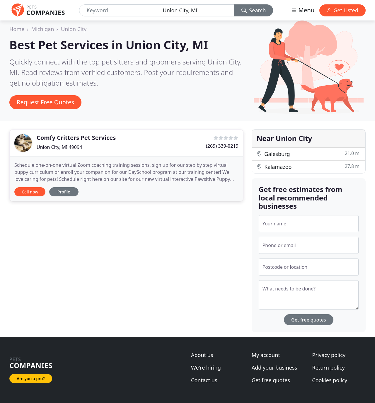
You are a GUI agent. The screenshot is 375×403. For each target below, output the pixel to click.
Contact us (204, 380)
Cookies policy (329, 380)
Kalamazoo (309, 166)
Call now (30, 192)
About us (202, 354)
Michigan (42, 29)
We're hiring (206, 367)
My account (266, 354)
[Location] (196, 10)
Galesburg (309, 153)
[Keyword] (118, 10)
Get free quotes (308, 320)
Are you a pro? (31, 378)
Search (253, 10)
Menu (302, 10)
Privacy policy (328, 354)
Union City (73, 29)
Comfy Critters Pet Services (76, 138)
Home (16, 29)
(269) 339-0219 (222, 146)
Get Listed (342, 10)
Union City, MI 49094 (59, 147)
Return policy (328, 367)
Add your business (274, 367)
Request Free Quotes (45, 102)
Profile (63, 192)
